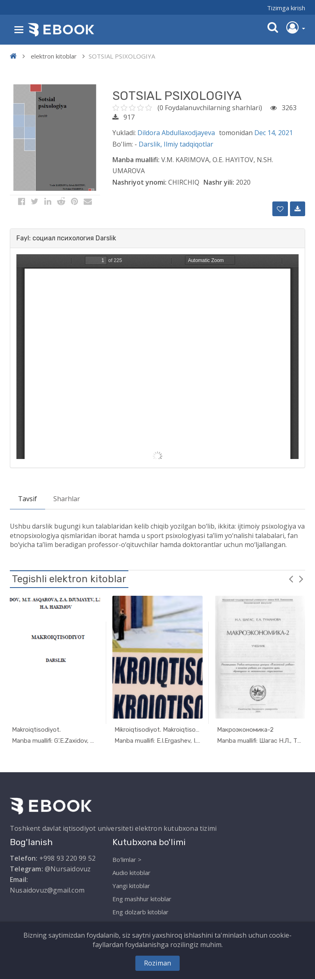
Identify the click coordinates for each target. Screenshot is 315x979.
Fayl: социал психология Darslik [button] (66, 238)
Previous (291, 578)
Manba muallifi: (136, 159)
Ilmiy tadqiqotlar (188, 144)
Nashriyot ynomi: (139, 182)
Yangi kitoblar (131, 886)
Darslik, (151, 144)
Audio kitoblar (131, 872)
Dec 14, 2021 (273, 132)
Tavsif (27, 498)
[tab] (157, 238)
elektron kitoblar (54, 56)
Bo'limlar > (127, 859)
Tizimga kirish (286, 8)
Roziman (157, 963)
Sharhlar (66, 498)
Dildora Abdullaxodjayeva (176, 132)
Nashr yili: (218, 182)
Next (301, 578)
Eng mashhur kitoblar (141, 899)
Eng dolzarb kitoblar (140, 912)
